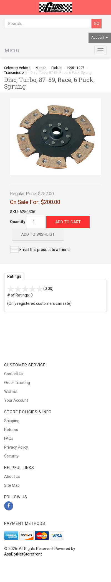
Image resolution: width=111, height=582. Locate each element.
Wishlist (10, 391)
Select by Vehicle (17, 68)
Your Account (16, 400)
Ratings (14, 276)
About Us (12, 476)
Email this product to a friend (44, 249)
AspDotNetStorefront (23, 554)
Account (99, 37)
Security (11, 456)
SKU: (15, 212)
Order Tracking (17, 382)
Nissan (41, 68)
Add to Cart (68, 221)
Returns (11, 429)
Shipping (11, 421)
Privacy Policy (16, 447)
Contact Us (13, 374)
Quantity (17, 221)
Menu (11, 50)
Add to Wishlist (38, 234)
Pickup (56, 68)
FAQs (8, 438)
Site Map (12, 485)
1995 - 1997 (75, 68)
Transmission (15, 73)
